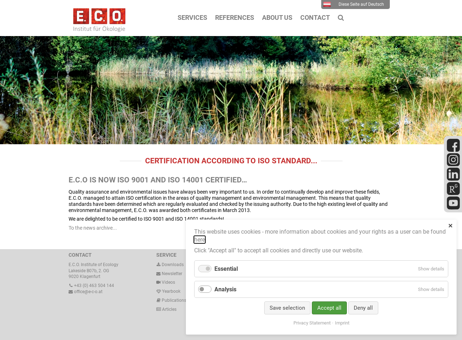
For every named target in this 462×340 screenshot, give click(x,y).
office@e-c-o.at (86, 291)
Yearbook (168, 291)
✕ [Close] (450, 225)
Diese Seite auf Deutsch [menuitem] (353, 4)
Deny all (363, 308)
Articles (168, 309)
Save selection (287, 308)
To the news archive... (93, 228)
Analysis (225, 289)
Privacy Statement (312, 323)
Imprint (342, 323)
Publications (174, 300)
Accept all (329, 308)
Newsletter (169, 273)
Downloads (170, 264)
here (199, 239)
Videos (168, 282)
